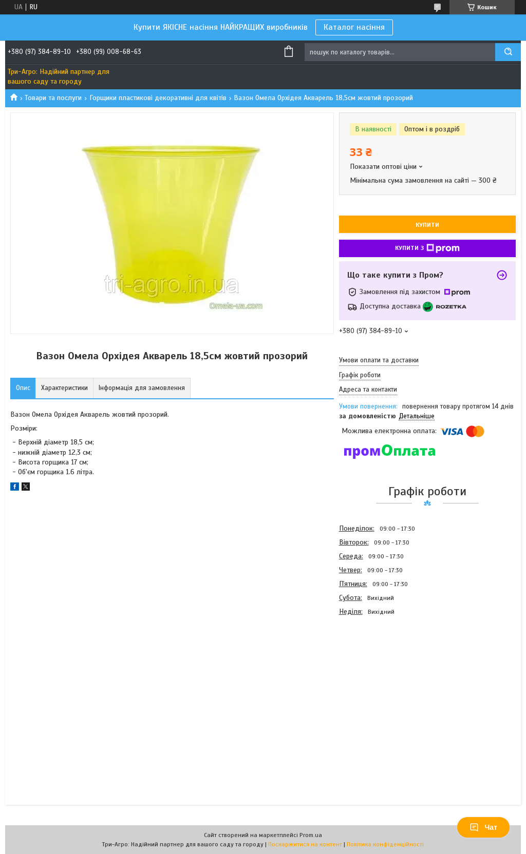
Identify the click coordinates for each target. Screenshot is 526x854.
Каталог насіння (354, 27)
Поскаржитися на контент (305, 844)
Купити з (427, 248)
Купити (427, 224)
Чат (483, 827)
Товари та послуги (53, 97)
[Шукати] (508, 52)
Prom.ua (310, 835)
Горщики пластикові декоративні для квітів (158, 97)
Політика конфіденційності (385, 844)
